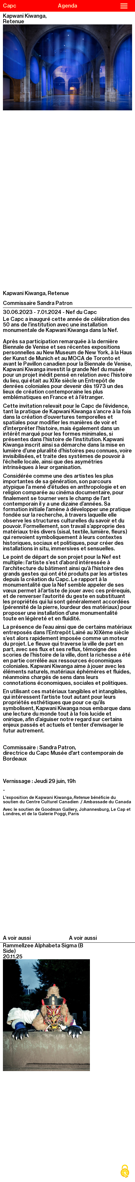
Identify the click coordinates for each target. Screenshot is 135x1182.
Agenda (67, 5)
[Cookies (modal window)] (125, 1172)
